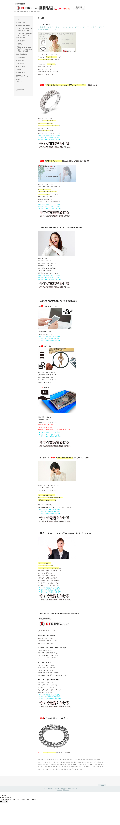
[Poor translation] (5, 801)
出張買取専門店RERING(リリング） (56, 788)
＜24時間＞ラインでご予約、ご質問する (49, 139)
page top (102, 785)
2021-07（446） (22, 87)
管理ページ (66, 790)
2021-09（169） (22, 83)
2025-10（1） (21, 81)
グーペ (60, 790)
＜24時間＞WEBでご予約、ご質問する (49, 137)
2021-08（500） (22, 85)
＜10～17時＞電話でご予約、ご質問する (50, 135)
